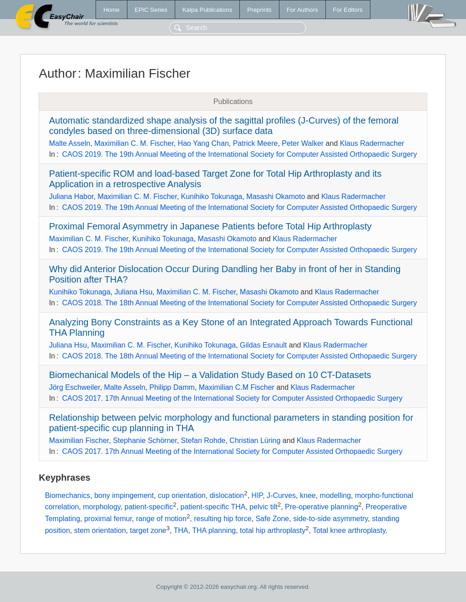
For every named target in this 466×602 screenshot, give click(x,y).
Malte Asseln (70, 143)
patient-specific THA (213, 507)
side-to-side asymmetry (330, 518)
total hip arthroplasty (272, 530)
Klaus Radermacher (372, 143)
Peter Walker (303, 143)
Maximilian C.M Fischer (236, 387)
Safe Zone (272, 518)
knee (308, 495)
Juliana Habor (71, 196)
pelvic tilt (263, 507)
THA (181, 530)
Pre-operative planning (321, 507)
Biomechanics (68, 495)
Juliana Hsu (133, 292)
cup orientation (182, 495)
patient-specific (149, 507)
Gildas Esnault (263, 345)
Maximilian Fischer (79, 440)
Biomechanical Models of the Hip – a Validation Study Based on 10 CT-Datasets (210, 375)
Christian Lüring (254, 440)
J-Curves (281, 495)
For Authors (302, 9)
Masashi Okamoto (275, 196)
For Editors (348, 9)
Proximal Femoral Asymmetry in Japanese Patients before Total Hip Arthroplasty (210, 226)
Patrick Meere (255, 143)
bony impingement (124, 495)
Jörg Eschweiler (74, 387)
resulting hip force (222, 518)
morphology (101, 507)
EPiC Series (151, 9)
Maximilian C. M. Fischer (133, 143)
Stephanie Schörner (145, 440)
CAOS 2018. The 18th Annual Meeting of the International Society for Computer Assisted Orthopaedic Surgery (239, 303)
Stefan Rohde (203, 440)
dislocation (227, 495)
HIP (257, 495)
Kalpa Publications (207, 9)
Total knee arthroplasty (349, 530)
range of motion (161, 518)
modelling (335, 495)
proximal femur (108, 518)
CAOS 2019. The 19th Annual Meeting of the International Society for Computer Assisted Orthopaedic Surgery (239, 154)
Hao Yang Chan (202, 143)
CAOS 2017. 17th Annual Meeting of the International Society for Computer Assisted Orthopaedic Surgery (232, 398)
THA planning (214, 530)
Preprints (259, 9)
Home (111, 9)
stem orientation (100, 530)
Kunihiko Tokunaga (212, 196)
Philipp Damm (172, 387)
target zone (148, 530)
